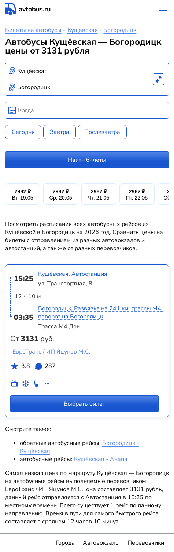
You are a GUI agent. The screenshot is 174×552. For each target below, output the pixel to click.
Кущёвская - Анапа (100, 459)
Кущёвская (82, 30)
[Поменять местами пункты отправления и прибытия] (158, 79)
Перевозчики (145, 543)
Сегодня (23, 132)
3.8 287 (33, 367)
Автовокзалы (101, 543)
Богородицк (119, 30)
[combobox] (87, 71)
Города (65, 543)
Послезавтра (102, 132)
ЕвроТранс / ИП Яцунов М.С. (51, 352)
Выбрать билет (84, 403)
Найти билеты (87, 160)
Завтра (59, 132)
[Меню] (163, 9)
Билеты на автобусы (33, 30)
